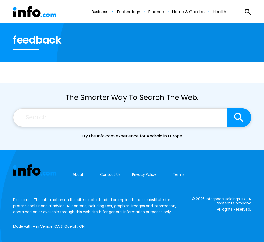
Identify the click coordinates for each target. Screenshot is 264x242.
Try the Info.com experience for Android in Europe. (132, 136)
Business (99, 12)
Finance (156, 12)
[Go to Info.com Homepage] (34, 11)
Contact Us (110, 174)
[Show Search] (248, 12)
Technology (128, 12)
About (78, 174)
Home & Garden (188, 12)
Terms (178, 174)
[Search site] (239, 117)
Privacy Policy (144, 174)
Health (219, 12)
